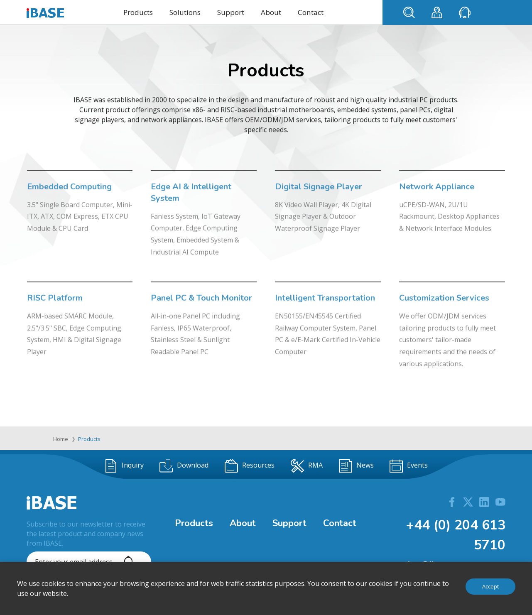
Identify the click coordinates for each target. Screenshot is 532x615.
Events (409, 466)
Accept (490, 586)
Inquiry (124, 466)
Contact (311, 12)
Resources (250, 466)
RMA (307, 466)
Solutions (185, 12)
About (271, 12)
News (356, 466)
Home (60, 439)
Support (230, 12)
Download (183, 466)
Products (138, 12)
